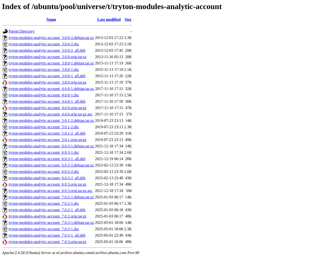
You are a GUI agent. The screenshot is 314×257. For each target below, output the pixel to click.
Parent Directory (22, 31)
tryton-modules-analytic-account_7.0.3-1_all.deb (47, 235)
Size (128, 19)
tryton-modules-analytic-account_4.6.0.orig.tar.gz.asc (50, 114)
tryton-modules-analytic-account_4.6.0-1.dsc (44, 95)
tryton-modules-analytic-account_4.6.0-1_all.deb (47, 101)
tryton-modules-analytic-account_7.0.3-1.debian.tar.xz (51, 222)
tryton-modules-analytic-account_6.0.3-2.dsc (44, 171)
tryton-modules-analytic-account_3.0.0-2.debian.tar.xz (51, 38)
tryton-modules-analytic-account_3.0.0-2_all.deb (47, 50)
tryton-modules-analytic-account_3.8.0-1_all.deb (47, 76)
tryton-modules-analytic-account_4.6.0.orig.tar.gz (48, 108)
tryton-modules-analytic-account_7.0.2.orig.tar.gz (48, 216)
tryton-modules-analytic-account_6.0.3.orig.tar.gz (48, 184)
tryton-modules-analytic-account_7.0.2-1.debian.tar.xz (51, 197)
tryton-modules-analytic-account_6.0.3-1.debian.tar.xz (51, 146)
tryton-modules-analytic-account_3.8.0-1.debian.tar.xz (51, 63)
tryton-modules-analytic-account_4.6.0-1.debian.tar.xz (51, 89)
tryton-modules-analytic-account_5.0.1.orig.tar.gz (48, 140)
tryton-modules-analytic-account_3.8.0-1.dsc (44, 69)
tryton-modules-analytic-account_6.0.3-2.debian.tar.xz (51, 165)
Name (51, 19)
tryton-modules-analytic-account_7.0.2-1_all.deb (47, 210)
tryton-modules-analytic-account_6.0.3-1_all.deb (47, 159)
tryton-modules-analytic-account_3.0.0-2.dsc (44, 44)
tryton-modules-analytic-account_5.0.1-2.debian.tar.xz (51, 120)
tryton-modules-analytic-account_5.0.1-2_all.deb (47, 133)
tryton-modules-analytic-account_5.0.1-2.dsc (44, 127)
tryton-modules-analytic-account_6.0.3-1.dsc (44, 152)
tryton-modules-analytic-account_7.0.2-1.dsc (44, 203)
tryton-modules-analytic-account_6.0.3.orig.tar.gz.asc (50, 191)
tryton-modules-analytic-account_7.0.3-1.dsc (44, 229)
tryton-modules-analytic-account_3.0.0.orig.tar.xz (48, 57)
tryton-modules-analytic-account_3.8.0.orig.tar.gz (48, 82)
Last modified (109, 19)
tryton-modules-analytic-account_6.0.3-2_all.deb (47, 178)
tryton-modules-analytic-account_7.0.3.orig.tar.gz (48, 242)
